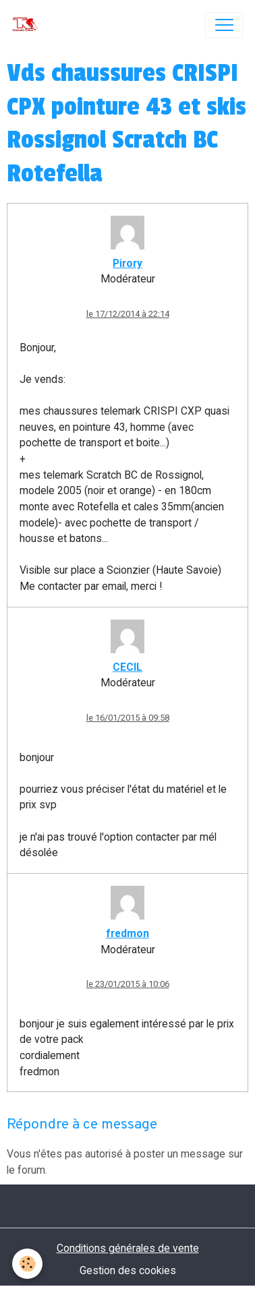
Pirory (127, 263)
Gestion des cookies (128, 1270)
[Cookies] (27, 1264)
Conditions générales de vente (128, 1248)
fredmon (127, 933)
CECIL (127, 667)
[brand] (28, 25)
